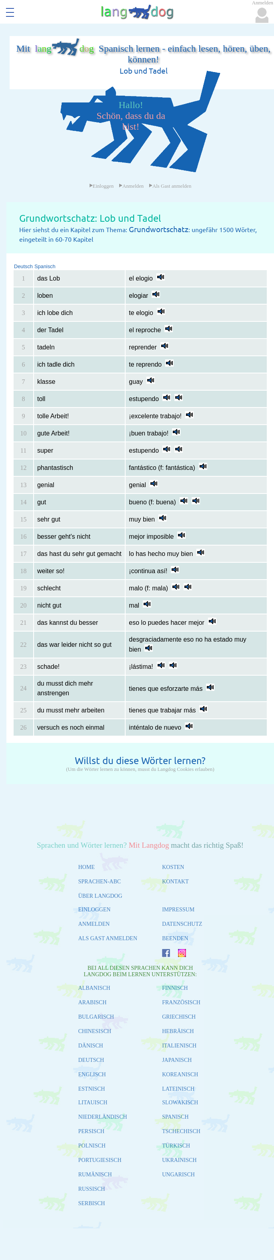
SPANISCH (175, 1117)
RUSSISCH (91, 1189)
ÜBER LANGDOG (100, 896)
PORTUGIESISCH (100, 1160)
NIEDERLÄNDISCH (102, 1117)
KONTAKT (175, 882)
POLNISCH (92, 1146)
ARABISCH (92, 1002)
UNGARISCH (178, 1175)
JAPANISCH (177, 1060)
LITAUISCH (93, 1102)
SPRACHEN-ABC (99, 882)
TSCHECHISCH (181, 1131)
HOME (86, 867)
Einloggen (101, 186)
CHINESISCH (94, 1031)
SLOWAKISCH (180, 1102)
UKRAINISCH (179, 1160)
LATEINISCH (178, 1089)
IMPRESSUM (178, 910)
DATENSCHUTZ (182, 924)
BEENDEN (175, 938)
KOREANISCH (180, 1074)
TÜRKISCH (176, 1146)
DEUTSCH (91, 1060)
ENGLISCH (92, 1074)
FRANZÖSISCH (181, 1002)
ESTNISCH (91, 1089)
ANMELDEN (94, 924)
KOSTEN (173, 867)
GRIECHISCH (179, 1017)
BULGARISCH (96, 1017)
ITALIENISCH (179, 1046)
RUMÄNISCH (95, 1175)
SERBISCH (91, 1203)
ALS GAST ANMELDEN (108, 938)
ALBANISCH (94, 988)
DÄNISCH (90, 1046)
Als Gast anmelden (170, 186)
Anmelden (131, 186)
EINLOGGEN (94, 910)
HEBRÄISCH (178, 1031)
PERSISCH (91, 1131)
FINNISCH (175, 988)
